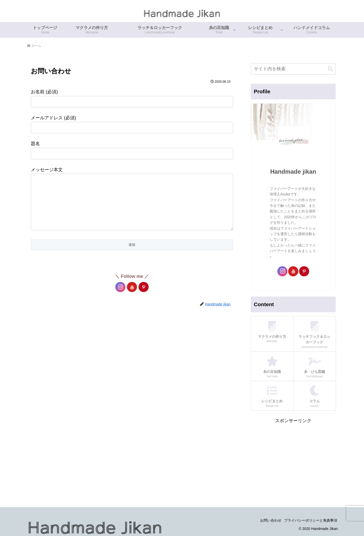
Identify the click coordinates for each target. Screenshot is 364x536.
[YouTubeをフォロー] (132, 297)
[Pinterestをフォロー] (144, 297)
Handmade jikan (293, 171)
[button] (330, 69)
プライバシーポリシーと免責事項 (309, 520)
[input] (293, 69)
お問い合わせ (267, 520)
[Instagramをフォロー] (120, 297)
